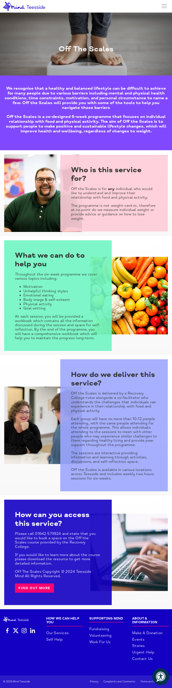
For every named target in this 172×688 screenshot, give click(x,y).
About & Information (144, 620)
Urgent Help (143, 652)
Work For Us (100, 642)
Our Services (57, 633)
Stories (138, 645)
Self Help (54, 639)
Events (138, 639)
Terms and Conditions (153, 681)
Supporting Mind (106, 618)
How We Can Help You (62, 620)
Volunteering (100, 635)
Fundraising (99, 629)
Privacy (94, 681)
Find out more (34, 588)
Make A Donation (147, 633)
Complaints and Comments (119, 681)
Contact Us (142, 658)
